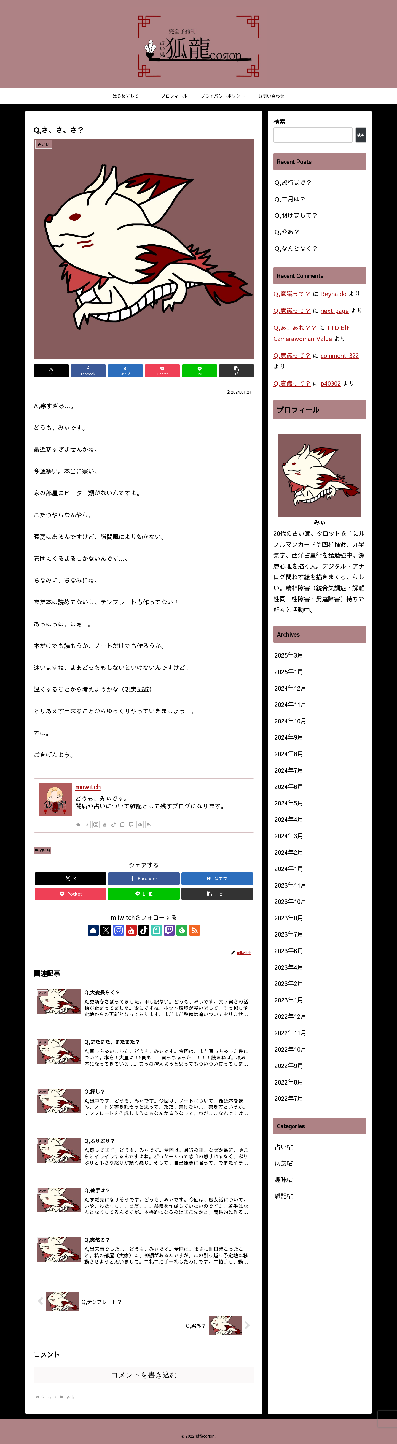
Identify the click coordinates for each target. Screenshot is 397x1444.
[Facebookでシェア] (88, 370)
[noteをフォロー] (122, 824)
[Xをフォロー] (87, 824)
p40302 (331, 383)
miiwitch (88, 786)
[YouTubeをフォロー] (104, 824)
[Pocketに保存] (162, 370)
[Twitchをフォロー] (131, 824)
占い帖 (42, 850)
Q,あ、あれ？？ (295, 327)
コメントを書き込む (144, 1375)
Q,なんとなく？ (296, 248)
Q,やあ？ (287, 232)
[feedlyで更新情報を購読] (140, 824)
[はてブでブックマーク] (125, 370)
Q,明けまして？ (296, 215)
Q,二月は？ (290, 199)
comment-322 (340, 355)
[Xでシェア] (51, 370)
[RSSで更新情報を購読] (148, 824)
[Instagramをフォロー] (96, 824)
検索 (279, 121)
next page (335, 310)
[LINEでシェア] (199, 370)
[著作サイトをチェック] (78, 824)
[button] (236, 370)
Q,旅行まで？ (293, 182)
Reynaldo (334, 294)
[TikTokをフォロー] (113, 824)
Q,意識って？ (292, 294)
